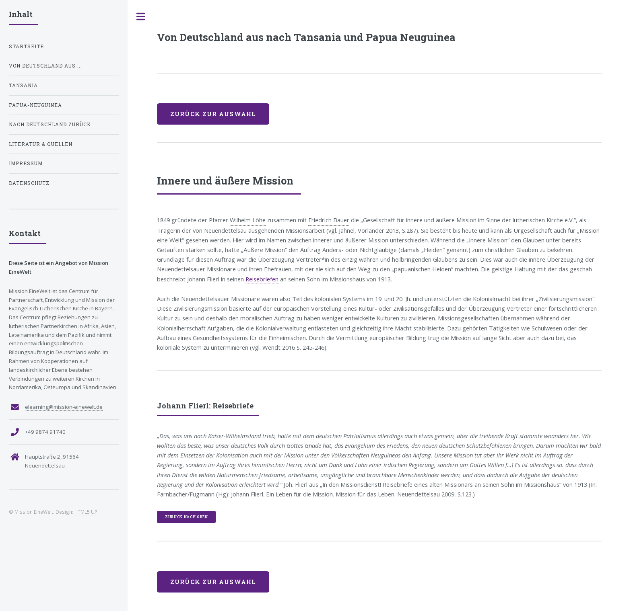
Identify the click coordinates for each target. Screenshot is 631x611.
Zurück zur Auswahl (213, 114)
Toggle (141, 16)
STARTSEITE (26, 46)
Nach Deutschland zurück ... (53, 124)
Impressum (26, 163)
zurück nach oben (186, 517)
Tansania (23, 85)
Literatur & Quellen (40, 144)
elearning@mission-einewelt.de (64, 406)
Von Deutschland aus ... (45, 66)
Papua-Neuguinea (35, 105)
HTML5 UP (85, 511)
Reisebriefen (261, 279)
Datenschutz (29, 183)
